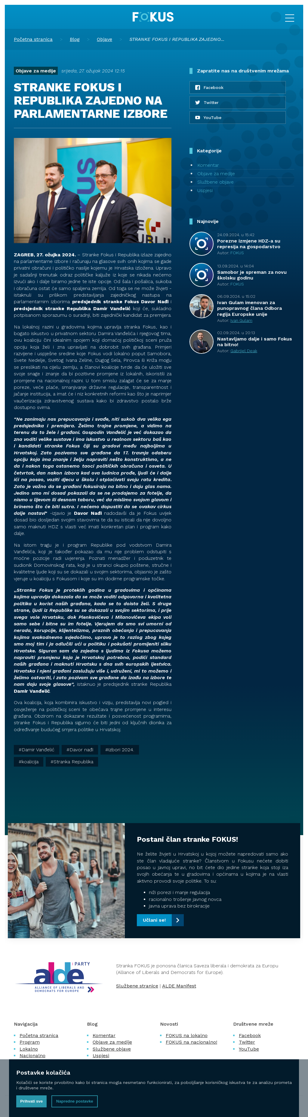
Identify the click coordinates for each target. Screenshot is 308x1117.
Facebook (250, 1035)
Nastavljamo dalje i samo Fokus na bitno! (254, 341)
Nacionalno (32, 1055)
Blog (75, 39)
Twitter (247, 1042)
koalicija (30, 762)
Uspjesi (205, 190)
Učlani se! (154, 920)
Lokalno (29, 1049)
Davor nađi (81, 749)
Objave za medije (36, 71)
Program (30, 1042)
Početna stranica (33, 39)
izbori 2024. (121, 749)
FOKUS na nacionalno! (191, 1042)
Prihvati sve (31, 1101)
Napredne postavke (74, 1101)
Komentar (208, 165)
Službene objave (215, 182)
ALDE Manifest (179, 986)
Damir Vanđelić (38, 749)
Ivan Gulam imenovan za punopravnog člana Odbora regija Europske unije (249, 308)
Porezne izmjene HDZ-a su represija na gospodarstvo (248, 243)
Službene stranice (137, 986)
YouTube (249, 1049)
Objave (104, 39)
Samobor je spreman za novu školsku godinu (252, 275)
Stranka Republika (73, 762)
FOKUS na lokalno (187, 1035)
